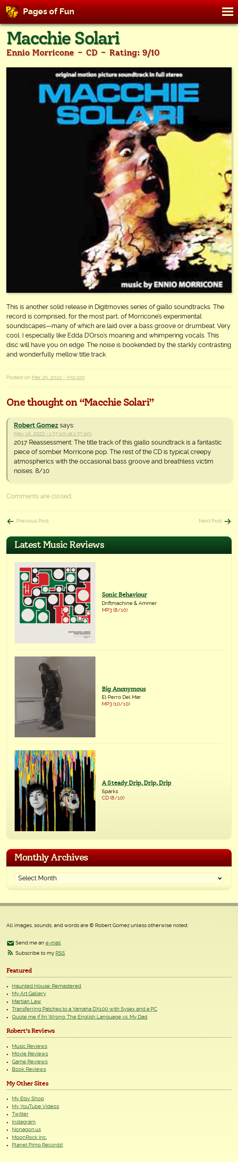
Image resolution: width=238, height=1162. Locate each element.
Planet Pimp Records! (37, 1145)
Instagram (24, 1122)
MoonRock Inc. (29, 1137)
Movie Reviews (30, 1054)
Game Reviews (30, 1062)
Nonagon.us (26, 1129)
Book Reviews (29, 1069)
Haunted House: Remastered (46, 986)
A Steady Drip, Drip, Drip (136, 783)
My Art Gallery (29, 993)
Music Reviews (29, 1046)
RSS (60, 953)
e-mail (53, 943)
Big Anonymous (124, 689)
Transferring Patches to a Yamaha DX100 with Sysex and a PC (84, 1009)
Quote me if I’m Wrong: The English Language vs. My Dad (79, 1017)
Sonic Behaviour (124, 594)
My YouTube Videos (35, 1106)
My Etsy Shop (28, 1098)
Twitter (20, 1114)
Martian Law (26, 1001)
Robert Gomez (36, 425)
